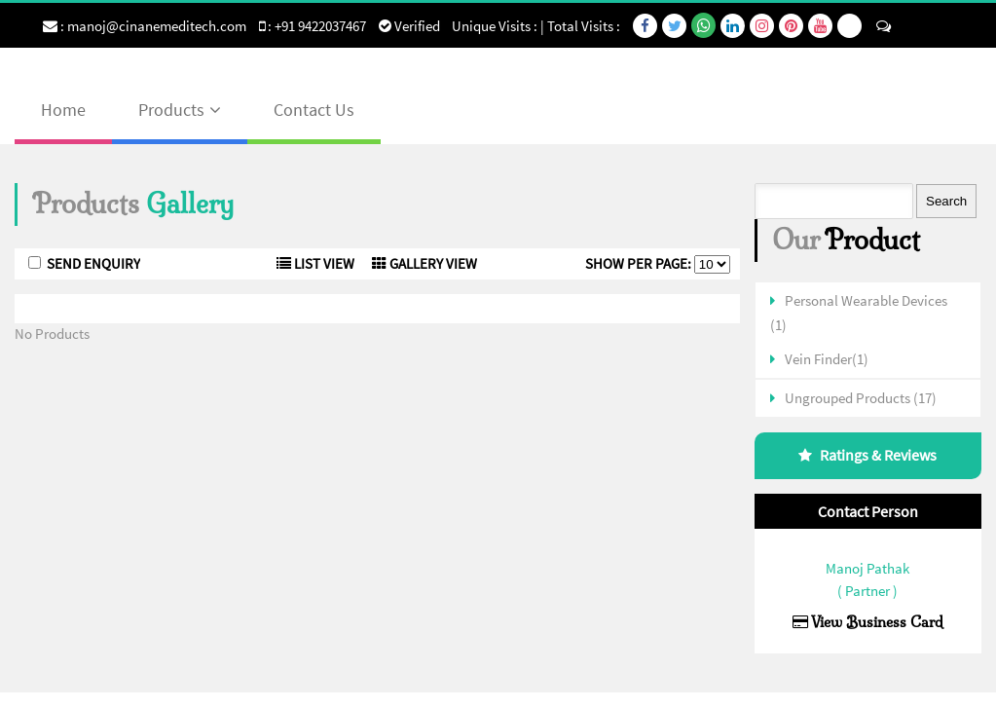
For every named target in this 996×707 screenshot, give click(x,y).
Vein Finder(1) (826, 359)
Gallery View (424, 263)
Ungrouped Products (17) (861, 398)
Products (171, 109)
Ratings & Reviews (878, 455)
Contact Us (314, 109)
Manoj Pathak (867, 568)
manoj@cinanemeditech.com (156, 26)
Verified (409, 26)
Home (63, 109)
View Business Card (868, 622)
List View (315, 263)
